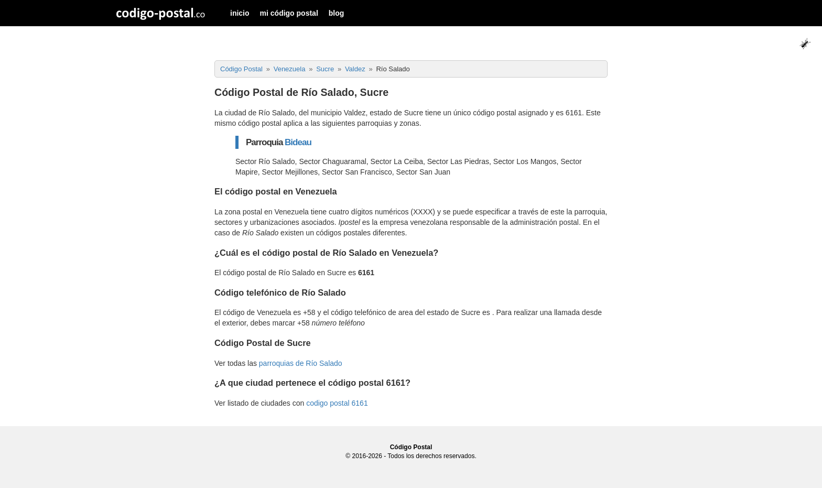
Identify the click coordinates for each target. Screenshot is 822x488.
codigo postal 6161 (337, 403)
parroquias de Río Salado (300, 363)
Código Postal (411, 447)
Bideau (298, 142)
